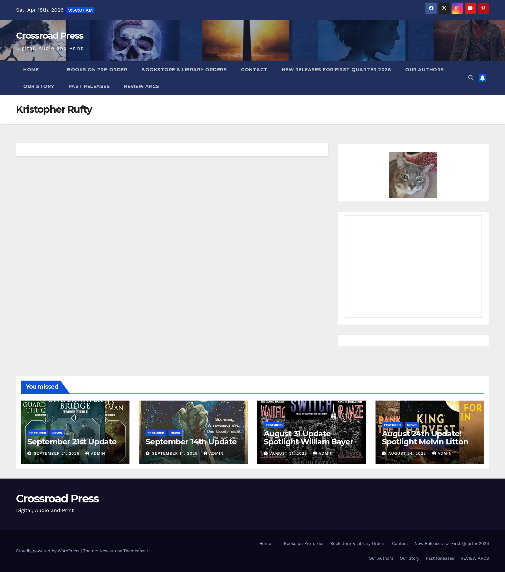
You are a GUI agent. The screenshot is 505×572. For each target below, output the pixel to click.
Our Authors (424, 70)
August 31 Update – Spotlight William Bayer (308, 437)
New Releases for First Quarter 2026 (336, 70)
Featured (37, 433)
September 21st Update (72, 441)
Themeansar (135, 550)
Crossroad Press (49, 35)
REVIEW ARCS (141, 86)
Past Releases (89, 86)
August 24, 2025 (408, 453)
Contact (254, 70)
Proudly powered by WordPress (48, 550)
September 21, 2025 (57, 453)
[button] (470, 78)
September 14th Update (191, 441)
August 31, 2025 (289, 453)
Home (31, 70)
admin (95, 453)
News (57, 433)
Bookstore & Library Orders (184, 70)
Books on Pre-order (97, 70)
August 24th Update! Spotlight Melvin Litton (425, 437)
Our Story (38, 86)
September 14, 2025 (175, 453)
